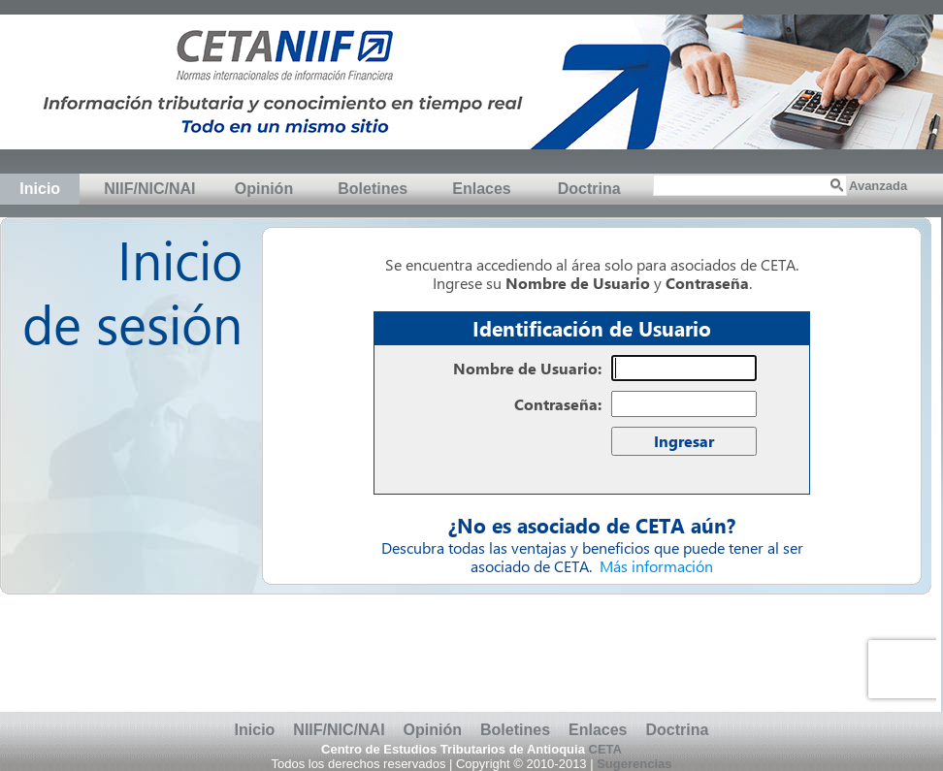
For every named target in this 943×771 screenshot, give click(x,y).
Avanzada (878, 185)
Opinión (264, 188)
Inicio (39, 188)
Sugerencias (634, 763)
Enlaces (481, 188)
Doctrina (589, 188)
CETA (605, 749)
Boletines (372, 188)
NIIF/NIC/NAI (149, 188)
